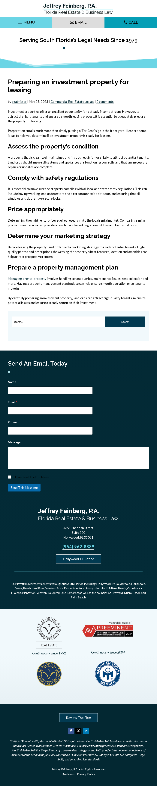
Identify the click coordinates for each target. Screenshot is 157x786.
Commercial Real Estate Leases (72, 102)
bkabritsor (19, 102)
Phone (12, 422)
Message (14, 442)
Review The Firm (78, 718)
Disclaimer (68, 774)
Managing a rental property (27, 279)
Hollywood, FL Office (78, 559)
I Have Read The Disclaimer (31, 477)
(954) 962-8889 (78, 546)
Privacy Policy (86, 774)
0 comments (105, 102)
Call (133, 22)
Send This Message (24, 488)
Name (12, 382)
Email (81, 22)
